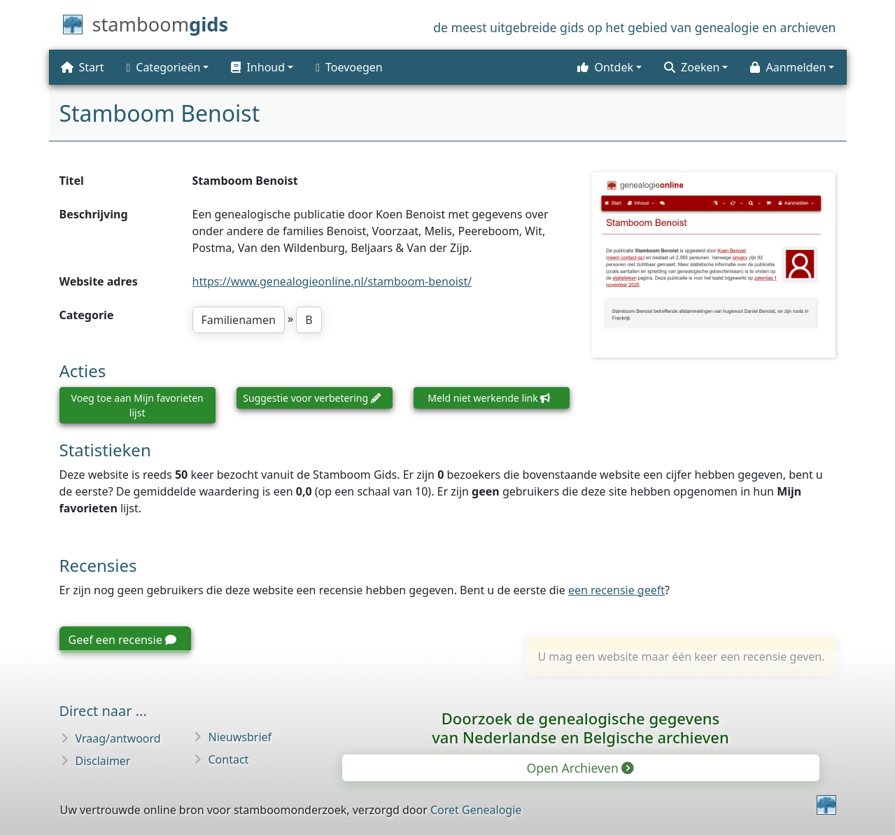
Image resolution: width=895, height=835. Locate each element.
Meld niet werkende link (489, 398)
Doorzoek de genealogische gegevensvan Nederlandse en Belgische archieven (580, 728)
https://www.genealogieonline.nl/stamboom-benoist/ (332, 281)
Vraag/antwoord (118, 738)
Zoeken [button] (691, 67)
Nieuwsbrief (240, 737)
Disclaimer (103, 761)
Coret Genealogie (475, 810)
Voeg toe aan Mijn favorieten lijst (137, 405)
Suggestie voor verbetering (311, 398)
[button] (262, 67)
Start (82, 67)
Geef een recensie (122, 639)
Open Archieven (580, 767)
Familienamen (239, 320)
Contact (229, 759)
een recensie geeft (616, 590)
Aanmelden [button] (788, 67)
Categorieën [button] (163, 67)
